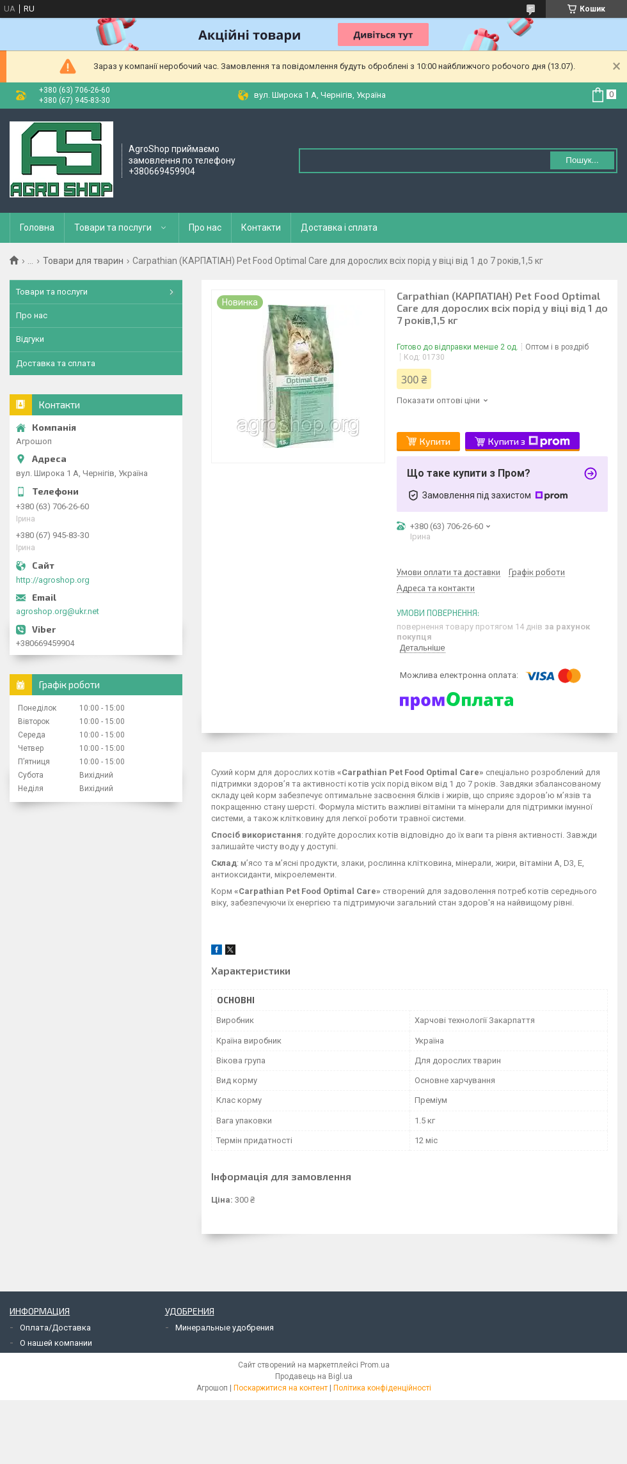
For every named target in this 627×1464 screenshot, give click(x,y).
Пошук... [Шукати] (582, 160)
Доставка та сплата (55, 363)
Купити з (529, 441)
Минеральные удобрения (224, 1327)
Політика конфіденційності (382, 1387)
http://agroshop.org (53, 580)
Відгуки (30, 339)
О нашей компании (56, 1343)
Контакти (261, 227)
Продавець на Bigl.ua (314, 1376)
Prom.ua (375, 1364)
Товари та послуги (113, 227)
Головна (37, 227)
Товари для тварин (83, 261)
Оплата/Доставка (55, 1327)
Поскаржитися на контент (281, 1387)
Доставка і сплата (339, 227)
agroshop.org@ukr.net (57, 611)
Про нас (205, 227)
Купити (435, 441)
